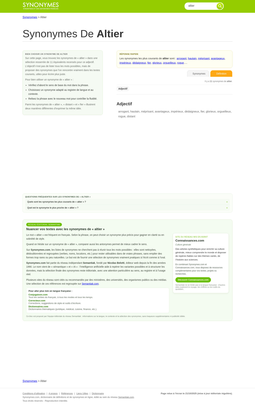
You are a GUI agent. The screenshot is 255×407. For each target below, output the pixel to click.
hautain (192, 58)
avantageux (218, 58)
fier (149, 62)
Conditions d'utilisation (34, 393)
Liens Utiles (82, 393)
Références (67, 393)
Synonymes (30, 17)
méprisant (204, 58)
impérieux (125, 62)
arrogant (181, 58)
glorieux (157, 62)
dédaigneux (139, 62)
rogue (180, 62)
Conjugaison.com (38, 294)
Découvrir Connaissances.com (193, 280)
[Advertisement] (127, 162)
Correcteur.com (37, 300)
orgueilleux (169, 62)
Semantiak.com (90, 283)
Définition (221, 73)
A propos (53, 393)
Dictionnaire (98, 393)
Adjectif (122, 88)
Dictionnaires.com (38, 306)
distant (131, 116)
